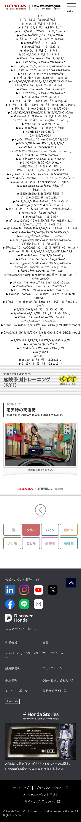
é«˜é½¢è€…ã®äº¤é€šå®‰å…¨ (40, 147)
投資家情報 (12, 668)
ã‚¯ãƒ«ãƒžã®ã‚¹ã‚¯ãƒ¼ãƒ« (40, 97)
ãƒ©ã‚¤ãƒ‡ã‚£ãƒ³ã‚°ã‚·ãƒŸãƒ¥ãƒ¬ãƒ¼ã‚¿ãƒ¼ (40, 340)
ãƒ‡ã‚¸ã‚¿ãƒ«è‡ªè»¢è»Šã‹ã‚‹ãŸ (40, 205)
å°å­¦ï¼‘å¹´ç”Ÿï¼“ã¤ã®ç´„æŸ (40, 31)
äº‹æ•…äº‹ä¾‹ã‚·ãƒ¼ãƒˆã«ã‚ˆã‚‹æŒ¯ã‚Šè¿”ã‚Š (40, 251)
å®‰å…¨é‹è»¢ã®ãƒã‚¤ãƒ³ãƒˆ (41, 58)
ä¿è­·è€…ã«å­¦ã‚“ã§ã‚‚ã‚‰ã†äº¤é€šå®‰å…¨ (40, 174)
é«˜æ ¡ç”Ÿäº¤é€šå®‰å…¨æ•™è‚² (40, 236)
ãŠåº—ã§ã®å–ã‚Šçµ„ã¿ (40, 363)
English (12, 701)
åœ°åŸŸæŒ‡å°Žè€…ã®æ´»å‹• (40, 270)
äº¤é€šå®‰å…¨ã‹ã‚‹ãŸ (41, 46)
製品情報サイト (52, 690)
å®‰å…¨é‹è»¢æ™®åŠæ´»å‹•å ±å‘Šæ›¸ (40, 282)
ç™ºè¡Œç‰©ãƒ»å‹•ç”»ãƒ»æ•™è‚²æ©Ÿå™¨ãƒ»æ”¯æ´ (40, 274)
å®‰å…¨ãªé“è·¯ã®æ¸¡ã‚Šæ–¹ (40, 259)
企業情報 (11, 642)
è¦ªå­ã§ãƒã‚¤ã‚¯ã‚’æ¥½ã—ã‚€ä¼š (40, 77)
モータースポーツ (16, 690)
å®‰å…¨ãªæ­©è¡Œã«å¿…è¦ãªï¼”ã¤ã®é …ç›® (40, 247)
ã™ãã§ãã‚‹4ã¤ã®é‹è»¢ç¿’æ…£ (40, 100)
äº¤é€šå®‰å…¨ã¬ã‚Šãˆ (40, 42)
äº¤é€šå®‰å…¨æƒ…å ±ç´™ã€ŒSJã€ (40, 286)
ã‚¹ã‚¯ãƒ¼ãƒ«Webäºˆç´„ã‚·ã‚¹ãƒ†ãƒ (40, 143)
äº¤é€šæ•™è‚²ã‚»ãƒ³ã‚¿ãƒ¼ (40, 124)
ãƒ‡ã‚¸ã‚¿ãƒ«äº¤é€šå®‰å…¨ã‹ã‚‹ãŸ (40, 201)
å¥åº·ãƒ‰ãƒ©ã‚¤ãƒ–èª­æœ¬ (40, 162)
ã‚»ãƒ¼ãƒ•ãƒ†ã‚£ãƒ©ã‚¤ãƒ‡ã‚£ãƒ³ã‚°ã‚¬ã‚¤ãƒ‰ (40, 81)
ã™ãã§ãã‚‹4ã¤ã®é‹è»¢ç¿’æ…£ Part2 (40, 104)
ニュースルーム (52, 668)
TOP (40, 15)
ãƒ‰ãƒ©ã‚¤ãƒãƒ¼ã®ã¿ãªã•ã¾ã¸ (40, 313)
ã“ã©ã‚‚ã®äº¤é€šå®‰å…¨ (40, 19)
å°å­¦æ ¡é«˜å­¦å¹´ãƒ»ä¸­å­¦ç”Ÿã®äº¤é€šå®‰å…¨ (40, 220)
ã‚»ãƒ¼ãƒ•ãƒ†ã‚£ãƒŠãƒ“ (40, 344)
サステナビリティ (53, 653)
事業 (45, 642)
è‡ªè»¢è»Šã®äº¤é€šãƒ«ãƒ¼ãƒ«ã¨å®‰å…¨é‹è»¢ (40, 228)
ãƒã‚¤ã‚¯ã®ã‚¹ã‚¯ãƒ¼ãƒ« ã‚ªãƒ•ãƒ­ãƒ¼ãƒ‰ (40, 70)
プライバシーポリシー (50, 787)
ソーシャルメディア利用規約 (40, 794)
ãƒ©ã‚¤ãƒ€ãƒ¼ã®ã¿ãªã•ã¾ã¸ (40, 309)
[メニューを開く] (71, 7)
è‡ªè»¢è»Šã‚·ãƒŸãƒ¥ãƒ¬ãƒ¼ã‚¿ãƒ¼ (40, 348)
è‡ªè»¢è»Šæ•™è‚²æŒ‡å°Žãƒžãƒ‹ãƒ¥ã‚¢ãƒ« (40, 232)
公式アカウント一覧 (18, 628)
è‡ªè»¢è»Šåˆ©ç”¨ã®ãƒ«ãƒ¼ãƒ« (40, 35)
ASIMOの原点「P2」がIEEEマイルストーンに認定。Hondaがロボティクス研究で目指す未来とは (38, 766)
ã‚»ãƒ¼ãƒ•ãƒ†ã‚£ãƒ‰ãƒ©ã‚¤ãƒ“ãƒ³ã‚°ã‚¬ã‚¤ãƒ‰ (40, 112)
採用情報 (11, 680)
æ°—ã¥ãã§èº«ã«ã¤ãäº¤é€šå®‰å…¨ (40, 209)
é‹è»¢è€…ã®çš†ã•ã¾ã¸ (40, 50)
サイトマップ (21, 787)
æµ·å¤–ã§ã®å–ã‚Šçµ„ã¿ (40, 359)
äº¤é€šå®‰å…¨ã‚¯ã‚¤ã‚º (40, 216)
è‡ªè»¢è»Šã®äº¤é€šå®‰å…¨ (40, 212)
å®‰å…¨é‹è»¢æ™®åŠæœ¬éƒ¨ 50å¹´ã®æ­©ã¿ (40, 301)
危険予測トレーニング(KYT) (26, 379)
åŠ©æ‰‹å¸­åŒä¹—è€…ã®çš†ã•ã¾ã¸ (41, 116)
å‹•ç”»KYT (40, 352)
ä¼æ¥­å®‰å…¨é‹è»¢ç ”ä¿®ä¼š (40, 127)
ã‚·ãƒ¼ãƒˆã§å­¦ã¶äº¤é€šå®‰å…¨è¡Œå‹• (40, 182)
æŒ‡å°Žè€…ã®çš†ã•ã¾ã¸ (40, 166)
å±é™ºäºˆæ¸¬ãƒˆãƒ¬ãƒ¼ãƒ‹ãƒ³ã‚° (40, 62)
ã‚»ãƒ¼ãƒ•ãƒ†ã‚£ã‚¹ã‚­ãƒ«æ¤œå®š (40, 73)
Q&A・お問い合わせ (55, 680)
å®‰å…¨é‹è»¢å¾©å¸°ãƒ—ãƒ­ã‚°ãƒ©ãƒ (41, 108)
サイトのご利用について (40, 801)
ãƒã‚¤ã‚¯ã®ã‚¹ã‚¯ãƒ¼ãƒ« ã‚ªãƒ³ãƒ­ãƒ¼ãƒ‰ (40, 66)
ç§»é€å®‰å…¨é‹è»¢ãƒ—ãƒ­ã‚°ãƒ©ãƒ (40, 139)
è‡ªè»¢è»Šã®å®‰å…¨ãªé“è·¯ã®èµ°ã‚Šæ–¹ (40, 178)
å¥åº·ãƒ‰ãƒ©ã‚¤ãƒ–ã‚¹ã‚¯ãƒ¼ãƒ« (40, 158)
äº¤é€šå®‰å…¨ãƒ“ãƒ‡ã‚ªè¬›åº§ (40, 255)
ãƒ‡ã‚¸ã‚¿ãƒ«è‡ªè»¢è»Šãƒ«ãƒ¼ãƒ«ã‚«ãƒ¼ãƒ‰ (40, 240)
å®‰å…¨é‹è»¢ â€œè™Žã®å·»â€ (40, 317)
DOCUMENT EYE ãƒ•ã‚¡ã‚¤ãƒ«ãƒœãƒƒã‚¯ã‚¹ (40, 290)
